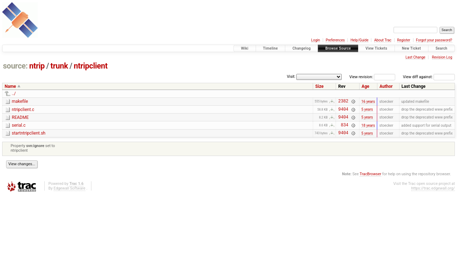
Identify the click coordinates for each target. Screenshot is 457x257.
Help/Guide (359, 40)
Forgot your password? (434, 40)
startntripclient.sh (28, 137)
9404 (343, 111)
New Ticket (411, 48)
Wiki (244, 48)
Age (365, 86)
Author (386, 86)
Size (319, 86)
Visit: (291, 76)
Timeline (270, 48)
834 (344, 129)
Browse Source (338, 48)
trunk (59, 65)
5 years (367, 111)
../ (14, 93)
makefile (20, 101)
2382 (343, 102)
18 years (368, 129)
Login (315, 40)
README (20, 119)
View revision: (361, 77)
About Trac (382, 40)
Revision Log (442, 57)
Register (403, 40)
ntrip (37, 65)
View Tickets (376, 48)
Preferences (335, 40)
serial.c (18, 128)
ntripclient (91, 65)
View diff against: (429, 77)
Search (441, 48)
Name (10, 86)
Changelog (301, 48)
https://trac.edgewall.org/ (433, 193)
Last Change (416, 57)
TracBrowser (370, 179)
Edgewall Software (69, 193)
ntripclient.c (23, 110)
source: (15, 65)
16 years (368, 102)
